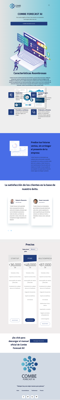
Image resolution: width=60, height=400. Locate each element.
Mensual (33, 249)
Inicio (18, 390)
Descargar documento (38, 341)
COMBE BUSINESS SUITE (29, 23)
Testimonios (34, 390)
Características (25, 390)
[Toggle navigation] (49, 5)
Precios (41, 390)
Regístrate (15, 320)
